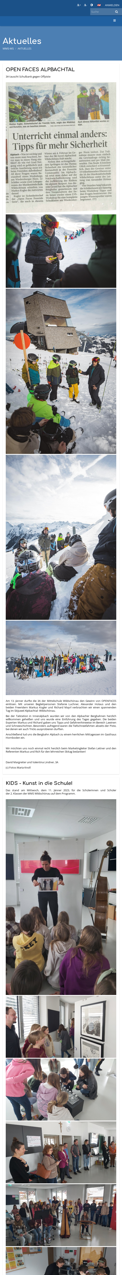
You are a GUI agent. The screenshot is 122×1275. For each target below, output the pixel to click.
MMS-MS (8, 48)
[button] (99, 5)
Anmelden (112, 5)
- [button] (85, 5)
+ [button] (79, 5)
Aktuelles (24, 48)
